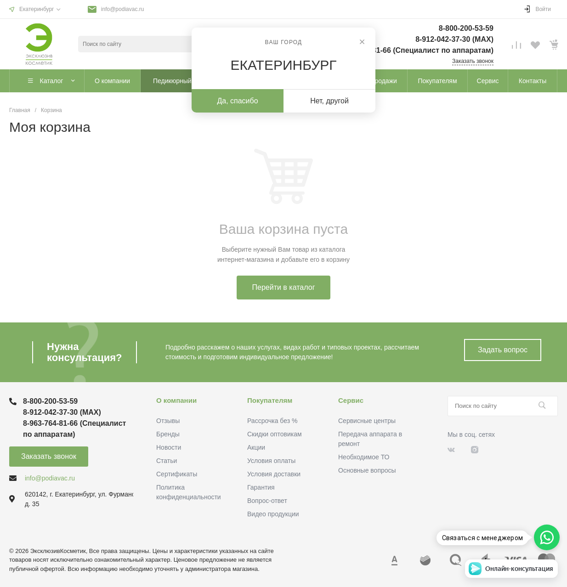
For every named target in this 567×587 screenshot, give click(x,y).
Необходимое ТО (363, 457)
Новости (168, 447)
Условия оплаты (271, 460)
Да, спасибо (237, 101)
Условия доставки (274, 474)
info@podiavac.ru (122, 9)
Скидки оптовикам (274, 434)
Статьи (166, 460)
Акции (256, 447)
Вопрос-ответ (267, 500)
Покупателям (269, 400)
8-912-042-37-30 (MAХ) (454, 39)
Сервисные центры (367, 420)
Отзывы (168, 420)
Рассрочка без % (272, 420)
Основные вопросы (367, 470)
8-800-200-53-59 (466, 28)
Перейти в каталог (283, 287)
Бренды (168, 434)
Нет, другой (329, 101)
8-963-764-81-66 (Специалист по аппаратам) (414, 50)
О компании (176, 400)
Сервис (350, 400)
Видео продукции (273, 514)
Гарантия (261, 487)
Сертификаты (176, 474)
